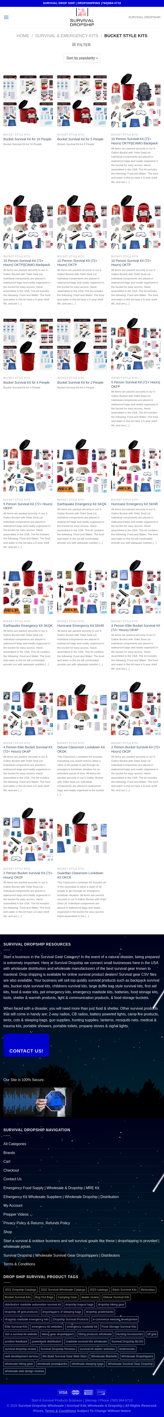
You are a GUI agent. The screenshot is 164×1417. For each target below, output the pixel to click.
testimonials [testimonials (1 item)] (127, 1349)
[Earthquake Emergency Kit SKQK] (82, 466)
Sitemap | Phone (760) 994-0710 (109, 1400)
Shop (7, 1232)
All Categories (14, 1144)
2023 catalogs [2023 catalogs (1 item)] (99, 1289)
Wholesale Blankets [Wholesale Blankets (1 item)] (104, 1356)
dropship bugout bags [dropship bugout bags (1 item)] (79, 1304)
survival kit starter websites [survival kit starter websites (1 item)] (97, 1349)
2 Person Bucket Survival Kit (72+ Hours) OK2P (135, 749)
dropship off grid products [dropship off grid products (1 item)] (21, 1311)
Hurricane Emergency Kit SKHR (134, 504)
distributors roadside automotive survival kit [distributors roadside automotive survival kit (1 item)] (33, 1304)
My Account (12, 1205)
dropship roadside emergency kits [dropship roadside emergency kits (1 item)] (27, 1319)
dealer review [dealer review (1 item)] (90, 1297)
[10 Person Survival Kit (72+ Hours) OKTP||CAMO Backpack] (136, 101)
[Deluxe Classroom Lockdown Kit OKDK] (82, 709)
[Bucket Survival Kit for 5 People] (82, 101)
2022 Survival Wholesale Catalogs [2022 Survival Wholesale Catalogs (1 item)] (63, 1289)
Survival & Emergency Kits (66, 35)
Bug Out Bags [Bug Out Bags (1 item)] (44, 1297)
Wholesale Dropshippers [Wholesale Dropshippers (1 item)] (137, 1356)
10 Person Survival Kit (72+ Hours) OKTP (77, 263)
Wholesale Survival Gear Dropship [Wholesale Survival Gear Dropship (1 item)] (130, 1363)
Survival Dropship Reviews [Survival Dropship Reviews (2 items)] (58, 1349)
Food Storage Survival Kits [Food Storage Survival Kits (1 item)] (119, 1326)
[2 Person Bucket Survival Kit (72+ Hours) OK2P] (136, 709)
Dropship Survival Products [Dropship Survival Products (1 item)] (70, 1319)
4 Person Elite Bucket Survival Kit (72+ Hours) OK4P (135, 628)
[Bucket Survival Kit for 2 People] (82, 344)
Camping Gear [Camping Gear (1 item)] (67, 1297)
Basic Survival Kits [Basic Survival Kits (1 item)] (124, 1289)
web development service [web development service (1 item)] (21, 1356)
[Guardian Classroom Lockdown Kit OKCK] (82, 835)
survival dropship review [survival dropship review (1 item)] (20, 1349)
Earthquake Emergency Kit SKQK (82, 504)
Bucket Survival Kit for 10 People (27, 139)
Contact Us (12, 1179)
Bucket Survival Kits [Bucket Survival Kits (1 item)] (18, 1297)
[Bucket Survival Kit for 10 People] (28, 101)
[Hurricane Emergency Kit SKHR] (136, 466)
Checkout (11, 1170)
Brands (9, 1153)
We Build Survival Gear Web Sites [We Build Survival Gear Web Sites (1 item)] (64, 1356)
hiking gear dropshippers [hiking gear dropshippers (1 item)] (58, 1334)
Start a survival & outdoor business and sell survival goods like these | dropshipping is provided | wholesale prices (81, 1244)
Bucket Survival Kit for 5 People (80, 139)
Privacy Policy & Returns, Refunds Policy (36, 1223)
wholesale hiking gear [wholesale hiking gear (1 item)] (19, 1363)
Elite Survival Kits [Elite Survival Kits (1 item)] (16, 1326)
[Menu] (6, 17)
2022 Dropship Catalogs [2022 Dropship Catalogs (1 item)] (20, 1289)
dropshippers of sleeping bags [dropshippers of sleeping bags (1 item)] (62, 1311)
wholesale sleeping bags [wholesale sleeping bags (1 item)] (87, 1363)
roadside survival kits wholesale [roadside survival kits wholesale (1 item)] (86, 1341)
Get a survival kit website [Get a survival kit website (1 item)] (21, 1334)
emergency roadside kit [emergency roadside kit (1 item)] (82, 1326)
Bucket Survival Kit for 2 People (80, 382)
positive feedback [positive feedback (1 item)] (16, 1341)
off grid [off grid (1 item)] (151, 1334)
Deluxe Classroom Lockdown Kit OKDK (81, 749)
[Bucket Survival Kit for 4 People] (28, 344)
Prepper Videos (16, 1214)
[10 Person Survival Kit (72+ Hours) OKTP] (82, 222)
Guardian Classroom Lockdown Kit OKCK (80, 875)
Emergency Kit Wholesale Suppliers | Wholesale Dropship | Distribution (61, 1197)
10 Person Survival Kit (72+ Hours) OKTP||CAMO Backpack (134, 141)
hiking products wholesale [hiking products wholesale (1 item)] (95, 1334)
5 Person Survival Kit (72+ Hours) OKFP (135, 384)
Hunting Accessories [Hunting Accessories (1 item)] (129, 1334)
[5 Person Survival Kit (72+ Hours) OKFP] (136, 344)
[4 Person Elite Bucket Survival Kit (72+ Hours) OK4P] (136, 587)
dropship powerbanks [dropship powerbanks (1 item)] (100, 1311)
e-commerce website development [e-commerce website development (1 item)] (115, 1319)
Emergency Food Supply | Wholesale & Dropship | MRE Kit (51, 1188)
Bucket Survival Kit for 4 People (26, 382)
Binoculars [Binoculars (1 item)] (148, 1289)
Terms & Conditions (19, 1264)
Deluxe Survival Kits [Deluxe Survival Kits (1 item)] (116, 1297)
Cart (6, 1161)
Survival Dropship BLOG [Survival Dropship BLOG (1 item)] (127, 1341)
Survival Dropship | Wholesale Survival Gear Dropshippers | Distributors (61, 1255)
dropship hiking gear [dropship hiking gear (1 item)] (111, 1304)
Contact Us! (26, 1050)
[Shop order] (81, 58)
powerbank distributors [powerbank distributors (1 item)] (46, 1341)
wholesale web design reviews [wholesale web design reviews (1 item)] (24, 1371)
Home (22, 35)
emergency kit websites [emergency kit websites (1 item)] (47, 1326)
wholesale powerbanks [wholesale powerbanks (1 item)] (52, 1363)
